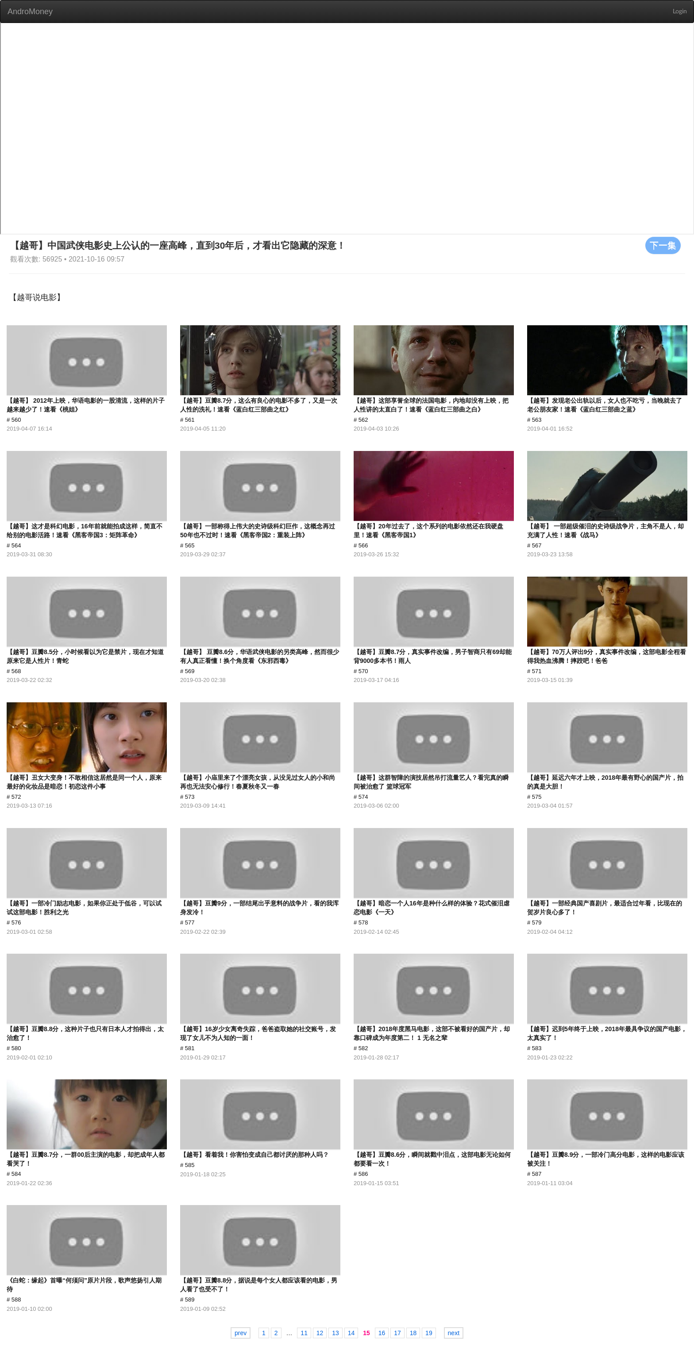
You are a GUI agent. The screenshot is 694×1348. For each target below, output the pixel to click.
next (453, 1332)
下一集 (663, 245)
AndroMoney (30, 11)
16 (382, 1332)
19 (428, 1332)
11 (304, 1332)
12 (320, 1332)
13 (335, 1332)
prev (241, 1332)
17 (397, 1332)
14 (351, 1332)
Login (680, 11)
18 (413, 1332)
